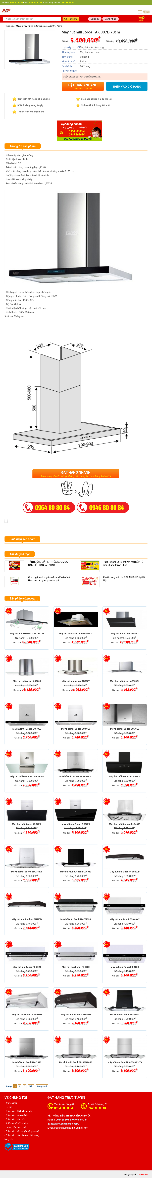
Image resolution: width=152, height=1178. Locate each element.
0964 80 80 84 (63, 1108)
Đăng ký (95, 18)
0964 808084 (77, 131)
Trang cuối (42, 1086)
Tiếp (31, 1086)
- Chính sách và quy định (16, 1115)
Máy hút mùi (21, 26)
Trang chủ (9, 26)
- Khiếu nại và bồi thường (16, 1123)
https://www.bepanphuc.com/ (63, 1123)
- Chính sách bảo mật (15, 1119)
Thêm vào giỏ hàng (127, 86)
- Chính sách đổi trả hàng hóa (18, 1111)
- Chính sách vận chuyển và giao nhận (22, 1131)
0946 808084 (77, 134)
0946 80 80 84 (97, 1108)
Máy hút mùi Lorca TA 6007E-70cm (45, 26)
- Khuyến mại (11, 1103)
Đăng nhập (110, 18)
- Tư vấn (8, 1107)
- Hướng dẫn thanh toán (16, 1127)
